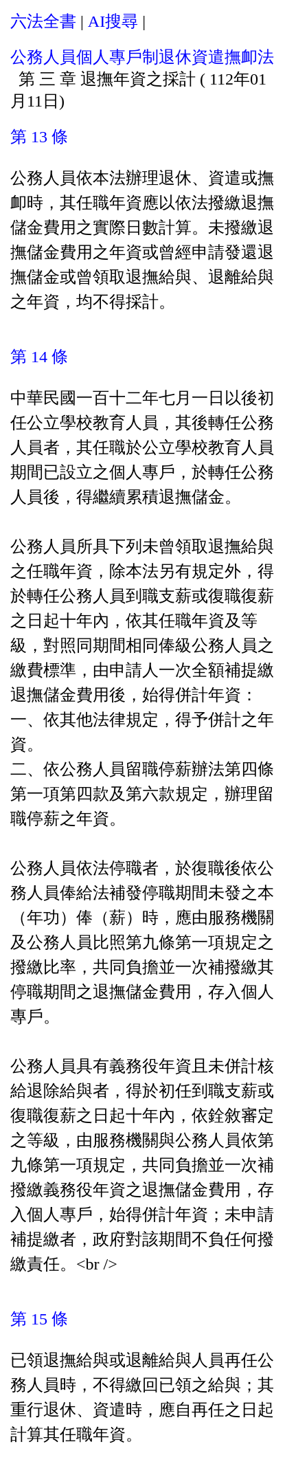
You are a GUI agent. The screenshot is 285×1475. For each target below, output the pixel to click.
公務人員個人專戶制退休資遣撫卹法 (142, 57)
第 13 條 (39, 137)
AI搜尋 (113, 21)
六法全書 (43, 21)
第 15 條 (39, 1319)
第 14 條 (39, 357)
